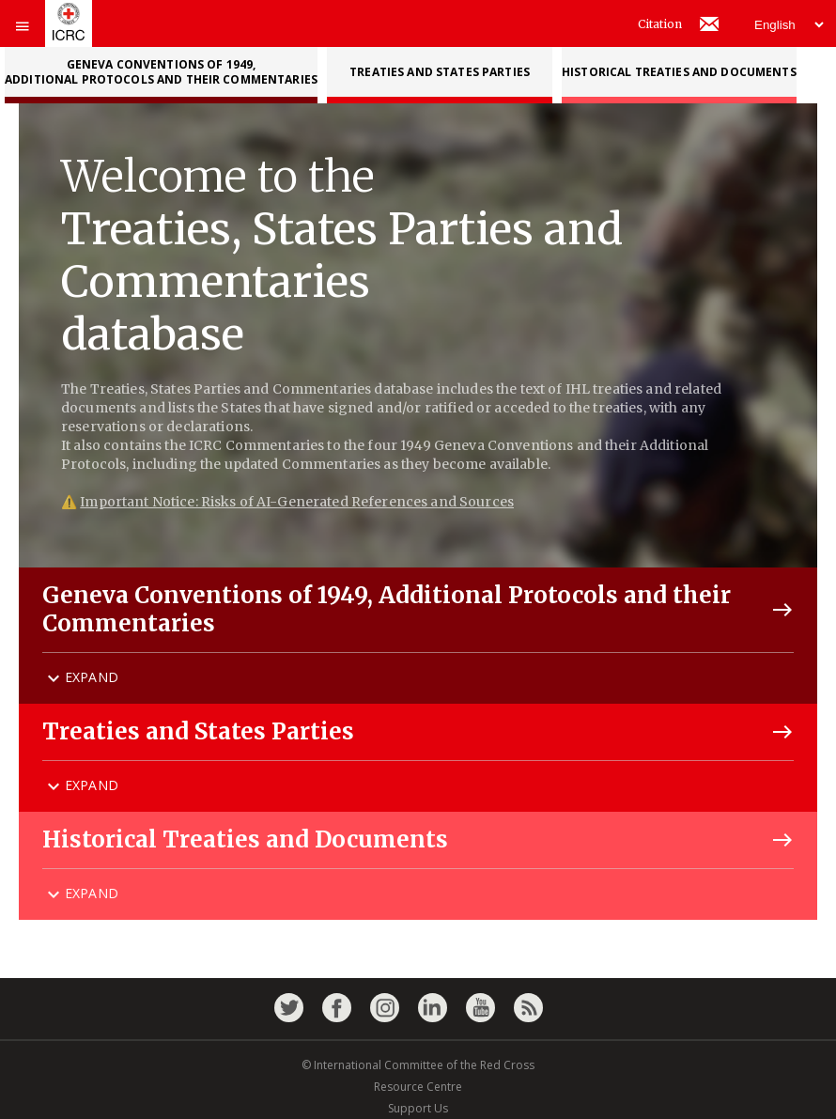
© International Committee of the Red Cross (418, 1065)
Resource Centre (418, 1087)
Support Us (418, 1108)
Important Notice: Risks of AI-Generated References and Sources (297, 501)
